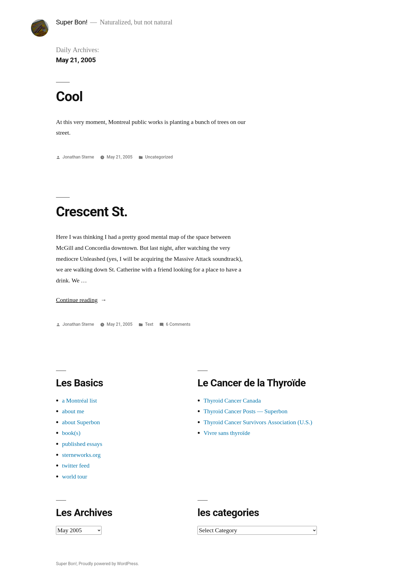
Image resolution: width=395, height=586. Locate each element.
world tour (74, 476)
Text (149, 324)
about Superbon (81, 422)
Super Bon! (72, 22)
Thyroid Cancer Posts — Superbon (245, 411)
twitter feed (75, 465)
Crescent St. (92, 212)
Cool (69, 96)
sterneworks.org (81, 455)
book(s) (71, 433)
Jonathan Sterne (78, 157)
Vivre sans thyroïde (227, 433)
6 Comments (178, 324)
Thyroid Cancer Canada (232, 400)
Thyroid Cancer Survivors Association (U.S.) (258, 422)
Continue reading (81, 300)
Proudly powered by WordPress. (108, 563)
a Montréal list (79, 400)
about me (73, 411)
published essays (82, 444)
